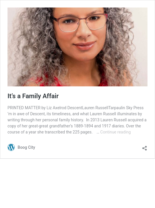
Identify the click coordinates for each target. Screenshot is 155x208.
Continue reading (115, 132)
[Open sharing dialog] (144, 147)
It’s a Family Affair (33, 96)
